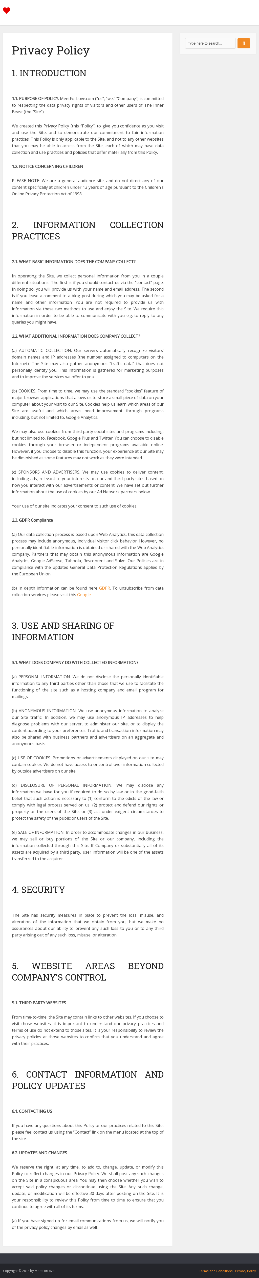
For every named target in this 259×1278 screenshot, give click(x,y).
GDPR (104, 588)
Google (84, 594)
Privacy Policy (245, 1271)
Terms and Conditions (216, 1271)
